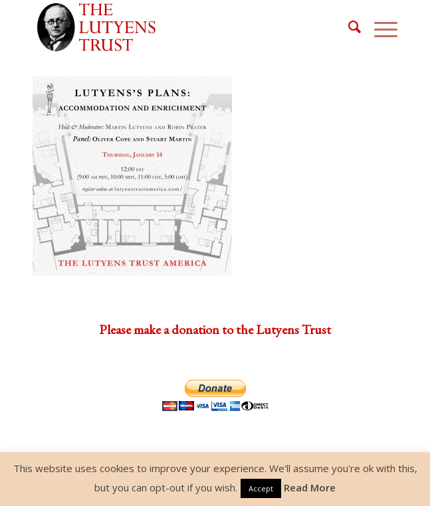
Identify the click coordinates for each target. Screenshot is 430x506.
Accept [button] (261, 488)
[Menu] (379, 27)
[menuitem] (348, 27)
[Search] (348, 27)
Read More (310, 487)
